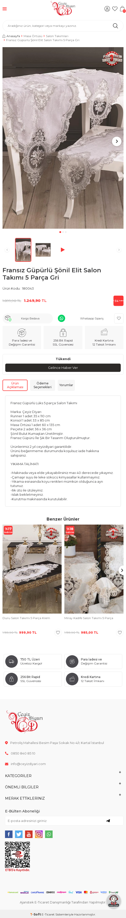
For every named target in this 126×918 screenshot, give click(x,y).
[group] (63, 138)
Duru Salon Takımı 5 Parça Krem (26, 618)
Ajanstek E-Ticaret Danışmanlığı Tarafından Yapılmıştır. (63, 902)
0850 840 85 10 (20, 753)
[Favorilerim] (114, 9)
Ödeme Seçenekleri (43, 385)
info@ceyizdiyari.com (25, 764)
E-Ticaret (48, 914)
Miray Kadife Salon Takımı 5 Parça (88, 618)
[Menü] (5, 8)
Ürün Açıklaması (15, 385)
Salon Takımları (57, 36)
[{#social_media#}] (9, 834)
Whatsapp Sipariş (91, 318)
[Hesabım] (107, 9)
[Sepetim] (122, 9)
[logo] (63, 9)
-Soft (36, 914)
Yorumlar (66, 385)
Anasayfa (11, 36)
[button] (60, 232)
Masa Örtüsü (33, 36)
